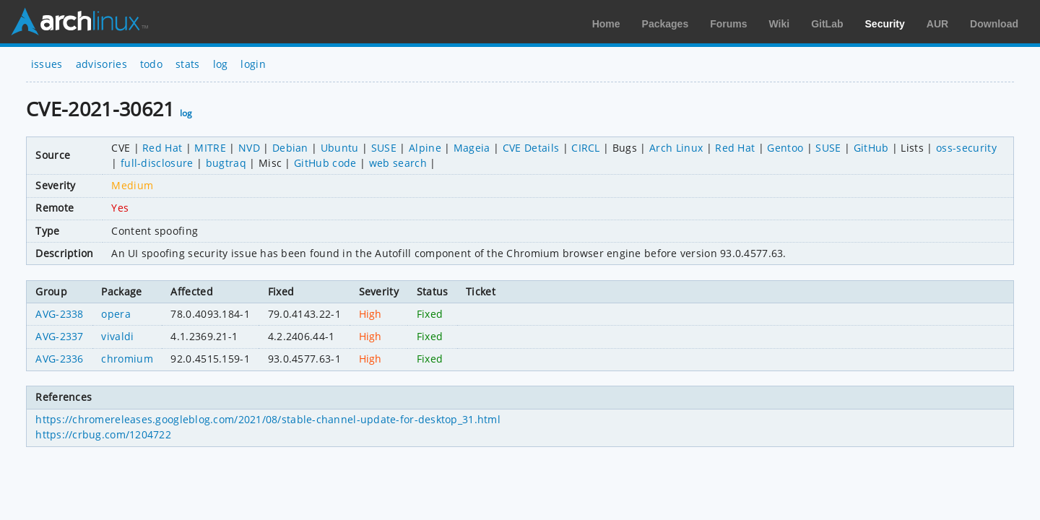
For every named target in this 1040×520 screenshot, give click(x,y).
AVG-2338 (59, 314)
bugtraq (226, 163)
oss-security (966, 148)
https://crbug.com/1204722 (103, 434)
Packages (665, 24)
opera (116, 314)
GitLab (827, 24)
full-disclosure (157, 163)
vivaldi (117, 336)
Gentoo (785, 148)
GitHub (871, 148)
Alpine (425, 148)
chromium (127, 358)
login (253, 64)
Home (606, 24)
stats (188, 64)
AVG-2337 (59, 336)
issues (47, 64)
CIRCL (585, 148)
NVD (249, 148)
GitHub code (325, 163)
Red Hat (162, 148)
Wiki (779, 24)
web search (398, 163)
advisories (101, 64)
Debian (290, 148)
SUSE (383, 148)
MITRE (210, 148)
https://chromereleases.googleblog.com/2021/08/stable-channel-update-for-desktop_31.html (267, 419)
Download (994, 24)
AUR (937, 24)
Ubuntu (340, 148)
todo (151, 64)
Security (885, 24)
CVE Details (531, 148)
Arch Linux (79, 21)
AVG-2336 (59, 358)
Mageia (472, 148)
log (220, 64)
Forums (728, 24)
